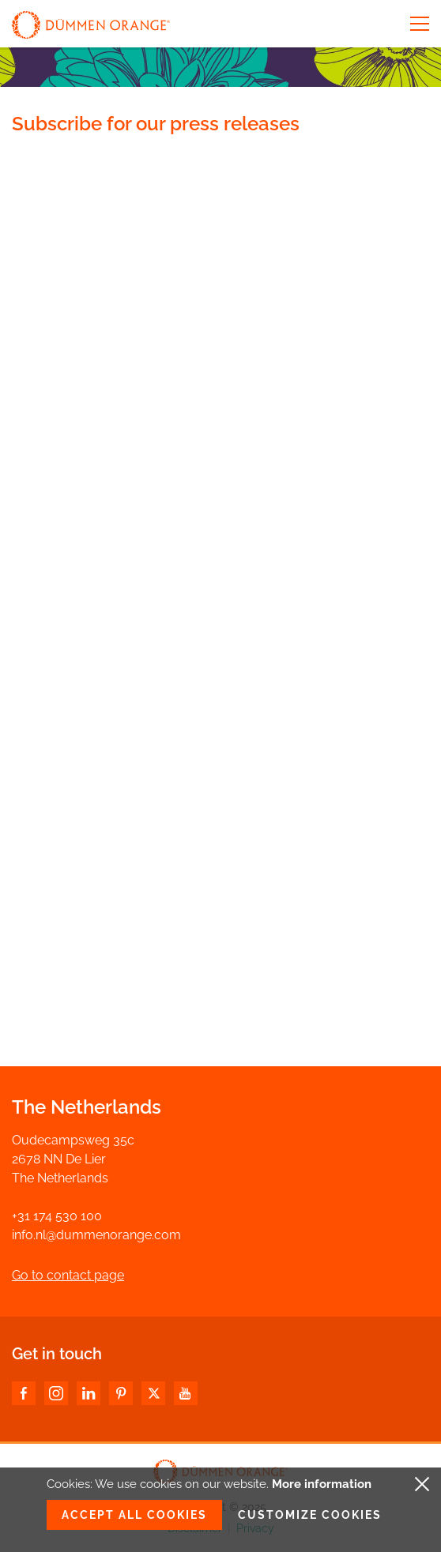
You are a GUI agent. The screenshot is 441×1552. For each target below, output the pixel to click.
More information (321, 1484)
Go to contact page (68, 1275)
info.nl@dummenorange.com (96, 1234)
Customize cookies (310, 1515)
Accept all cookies (134, 1515)
